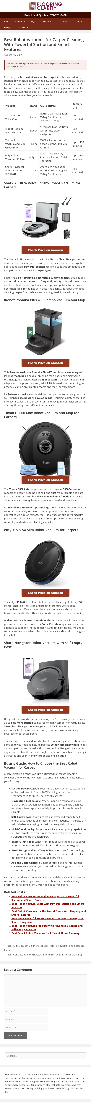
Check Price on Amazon (45, 250)
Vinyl (34, 21)
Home (6, 21)
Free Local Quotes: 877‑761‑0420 (45, 15)
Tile (79, 21)
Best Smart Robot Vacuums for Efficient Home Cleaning (45, 933)
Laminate (19, 21)
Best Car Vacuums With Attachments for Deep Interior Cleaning (44, 954)
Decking (8, 27)
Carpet (66, 21)
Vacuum (23, 27)
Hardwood (49, 21)
